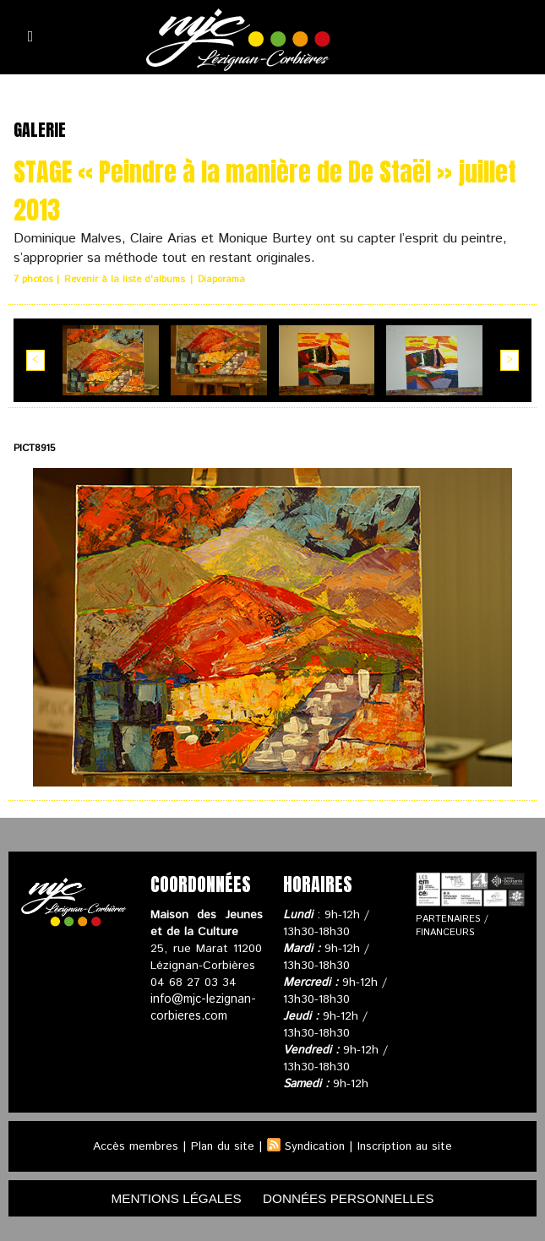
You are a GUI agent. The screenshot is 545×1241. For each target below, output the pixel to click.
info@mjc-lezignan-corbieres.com (201, 1006)
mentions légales (170, 1196)
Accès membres (131, 1144)
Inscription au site (407, 1144)
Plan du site (220, 1144)
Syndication (314, 1144)
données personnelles (353, 1196)
